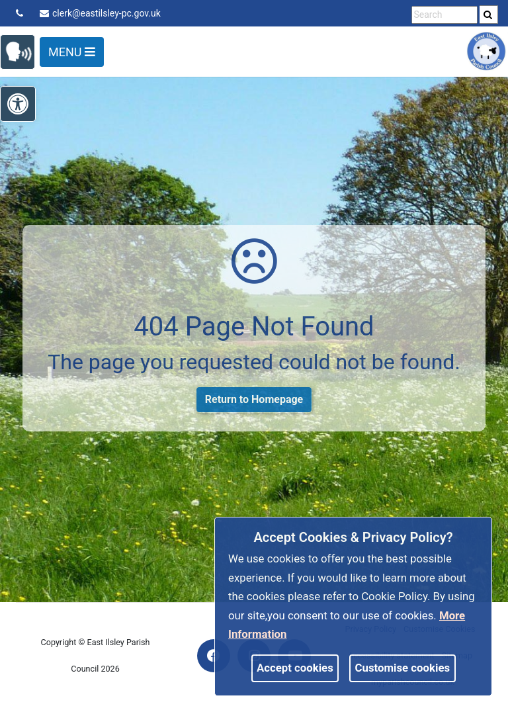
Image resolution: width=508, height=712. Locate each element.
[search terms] (444, 15)
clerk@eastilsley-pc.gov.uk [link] (100, 13)
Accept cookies (295, 667)
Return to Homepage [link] (254, 399)
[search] (489, 14)
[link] (488, 14)
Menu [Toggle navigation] (71, 52)
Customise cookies (402, 667)
